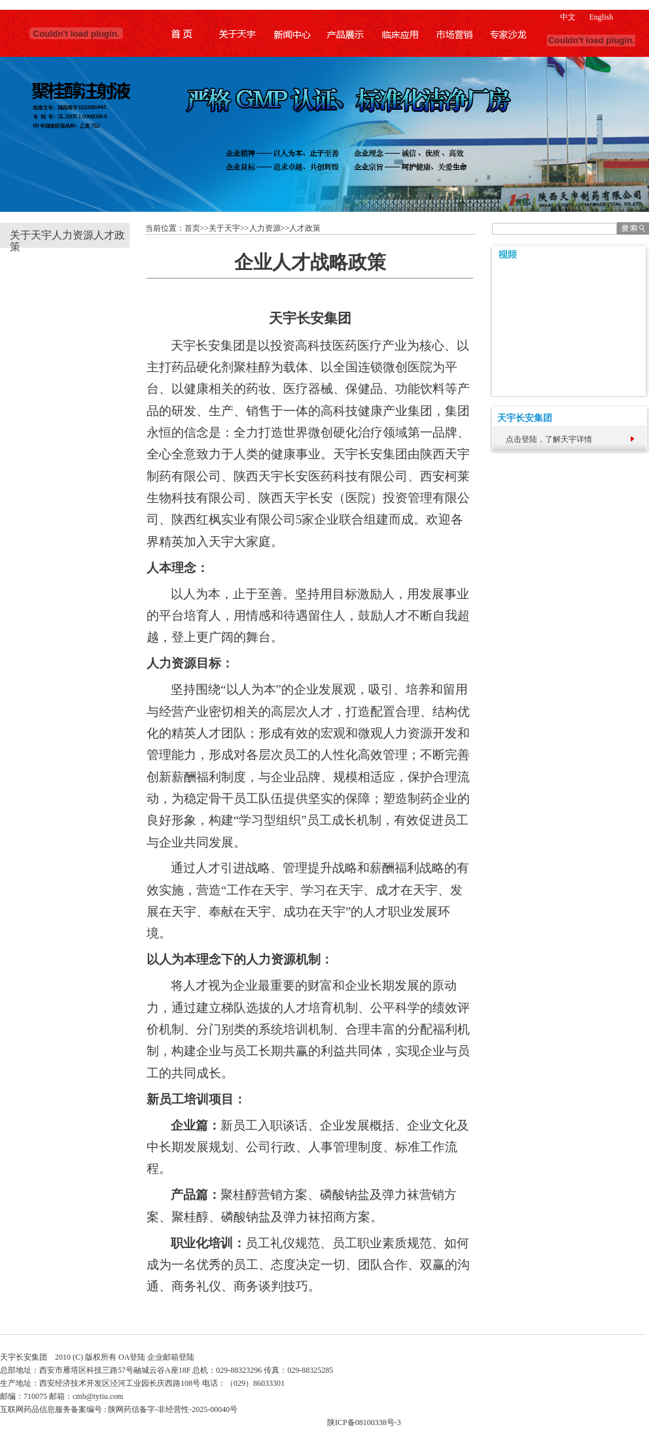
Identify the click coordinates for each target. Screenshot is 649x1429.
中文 (568, 17)
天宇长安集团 (521, 418)
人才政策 (305, 228)
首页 (192, 228)
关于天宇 (31, 235)
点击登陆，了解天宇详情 (549, 439)
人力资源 (73, 235)
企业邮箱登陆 (170, 1357)
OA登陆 (131, 1357)
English (601, 17)
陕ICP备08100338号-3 (364, 1422)
